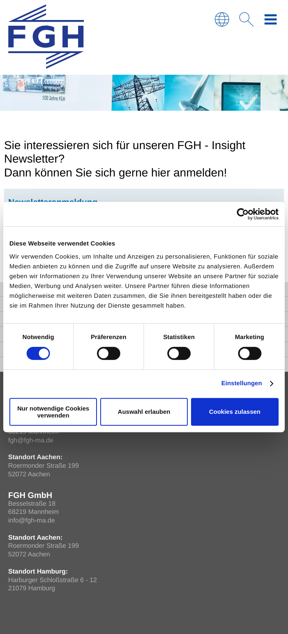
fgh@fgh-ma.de (31, 440)
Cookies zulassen (235, 411)
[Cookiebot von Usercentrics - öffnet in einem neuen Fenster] (243, 214)
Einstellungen (241, 383)
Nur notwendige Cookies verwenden (53, 412)
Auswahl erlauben (144, 411)
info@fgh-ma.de (31, 520)
